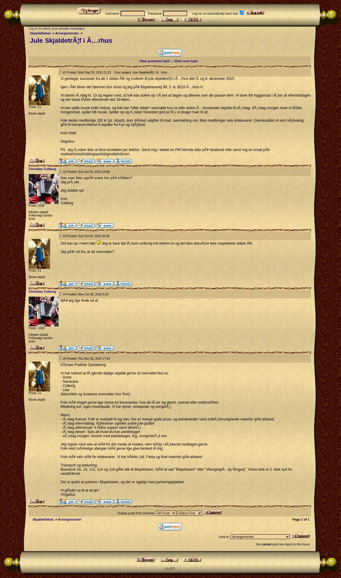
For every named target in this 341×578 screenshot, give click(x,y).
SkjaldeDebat (40, 33)
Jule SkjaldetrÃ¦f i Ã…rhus (71, 40)
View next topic (186, 61)
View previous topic (154, 61)
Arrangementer (67, 33)
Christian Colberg (42, 169)
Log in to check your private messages (57, 28)
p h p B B (169, 568)
